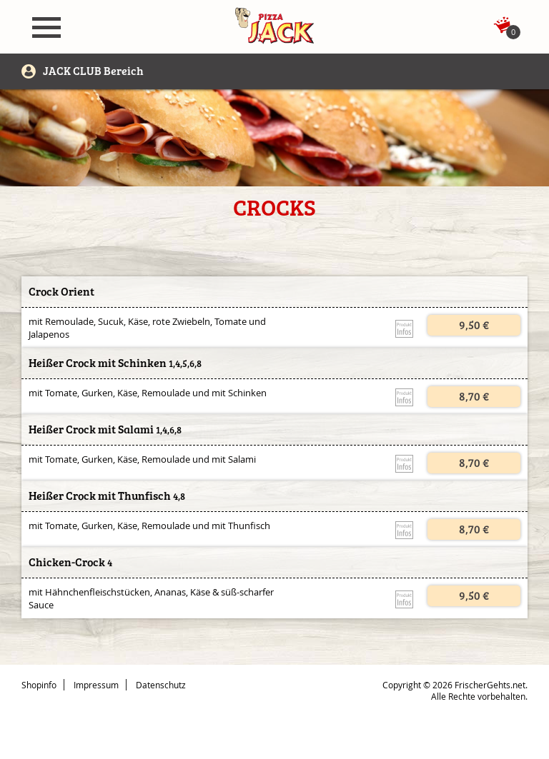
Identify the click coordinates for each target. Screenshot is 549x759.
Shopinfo (38, 684)
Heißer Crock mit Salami (91, 429)
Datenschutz (161, 684)
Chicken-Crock (67, 562)
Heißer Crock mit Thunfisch (100, 496)
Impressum (96, 684)
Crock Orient (61, 291)
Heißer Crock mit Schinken (98, 363)
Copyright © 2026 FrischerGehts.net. (455, 684)
